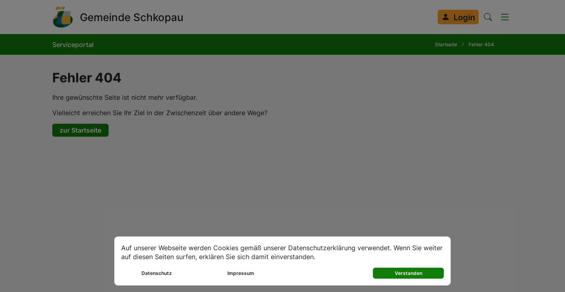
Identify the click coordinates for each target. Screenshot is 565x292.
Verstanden (408, 273)
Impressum (240, 273)
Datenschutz (156, 273)
